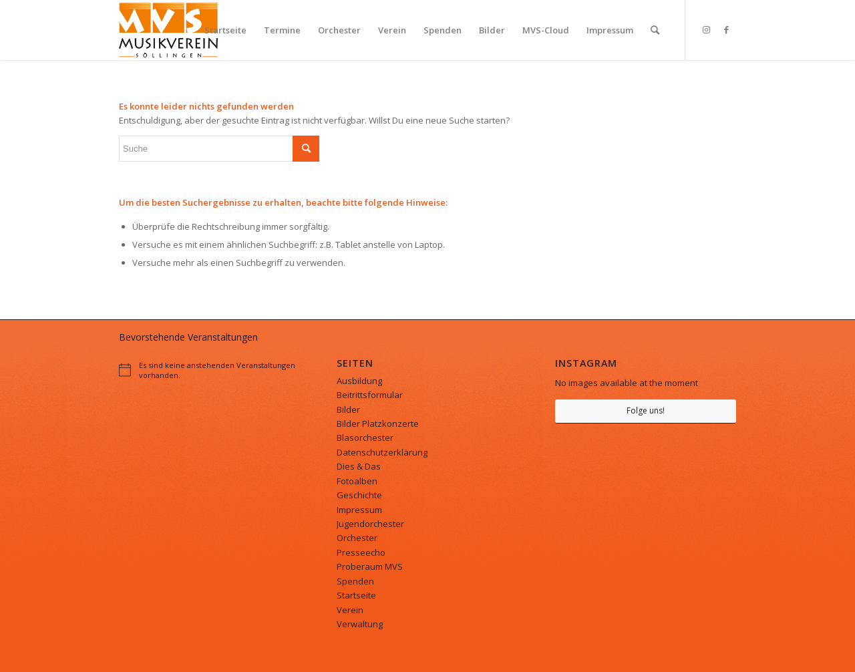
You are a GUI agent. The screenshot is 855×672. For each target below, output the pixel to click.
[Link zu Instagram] (706, 29)
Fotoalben (357, 481)
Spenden (355, 581)
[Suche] (655, 30)
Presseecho (361, 552)
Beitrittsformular (370, 395)
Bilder (348, 409)
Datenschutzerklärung (382, 452)
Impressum (359, 510)
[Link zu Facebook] (726, 29)
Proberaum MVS (370, 566)
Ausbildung (359, 381)
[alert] (209, 370)
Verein (350, 610)
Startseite (356, 595)
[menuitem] (225, 30)
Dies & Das (359, 466)
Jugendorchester (370, 524)
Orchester (357, 538)
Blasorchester (365, 438)
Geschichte (359, 495)
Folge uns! (646, 410)
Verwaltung (360, 624)
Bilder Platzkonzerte (378, 423)
